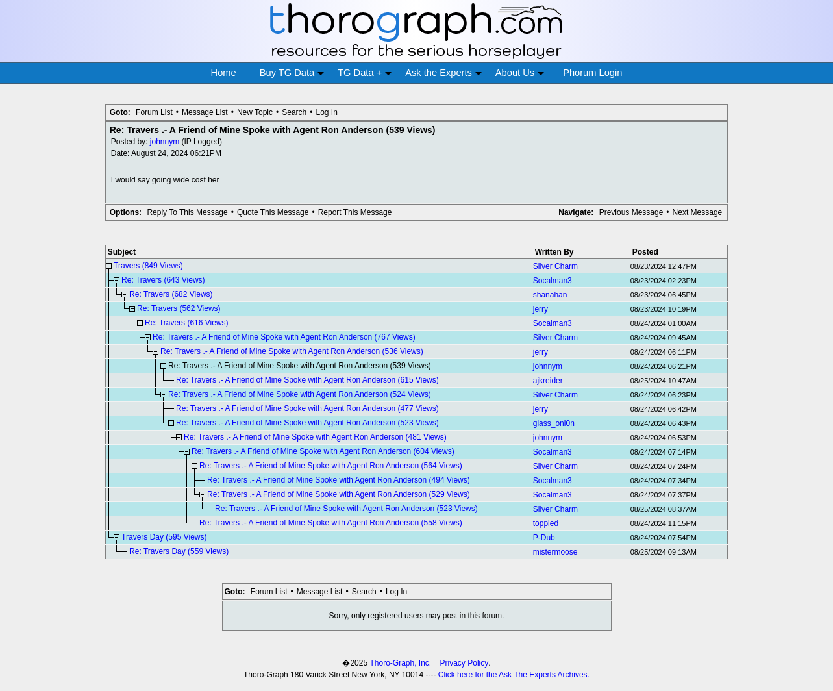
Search (294, 112)
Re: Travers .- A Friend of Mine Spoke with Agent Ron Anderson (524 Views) (299, 394)
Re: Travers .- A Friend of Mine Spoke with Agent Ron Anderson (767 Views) (284, 337)
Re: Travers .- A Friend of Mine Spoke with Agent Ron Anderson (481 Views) (315, 437)
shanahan (550, 294)
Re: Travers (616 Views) (187, 322)
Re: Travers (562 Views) (179, 308)
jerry (540, 309)
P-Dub (544, 537)
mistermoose (555, 552)
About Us (519, 73)
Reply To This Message (187, 212)
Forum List (154, 112)
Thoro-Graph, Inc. (400, 663)
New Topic (255, 112)
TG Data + (365, 73)
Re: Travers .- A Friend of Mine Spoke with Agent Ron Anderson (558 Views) (330, 522)
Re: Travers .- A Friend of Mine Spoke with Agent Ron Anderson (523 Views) (307, 422)
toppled (545, 523)
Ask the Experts (443, 73)
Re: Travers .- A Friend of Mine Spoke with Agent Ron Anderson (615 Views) (307, 379)
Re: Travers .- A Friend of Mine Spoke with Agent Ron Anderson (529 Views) (338, 494)
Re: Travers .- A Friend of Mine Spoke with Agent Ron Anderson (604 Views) (323, 451)
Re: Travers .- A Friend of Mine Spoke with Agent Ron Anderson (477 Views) (307, 408)
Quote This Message (273, 212)
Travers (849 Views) (148, 265)
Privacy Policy (464, 663)
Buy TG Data (292, 73)
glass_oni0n (554, 423)
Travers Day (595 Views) (163, 537)
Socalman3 (552, 280)
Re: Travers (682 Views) (171, 294)
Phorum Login (592, 73)
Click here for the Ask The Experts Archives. (514, 674)
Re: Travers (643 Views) (163, 279)
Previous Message (631, 212)
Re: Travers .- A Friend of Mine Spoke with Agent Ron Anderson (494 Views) (338, 479)
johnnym (164, 141)
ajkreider (548, 380)
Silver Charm (555, 266)
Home (223, 73)
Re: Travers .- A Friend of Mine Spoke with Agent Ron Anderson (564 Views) (330, 465)
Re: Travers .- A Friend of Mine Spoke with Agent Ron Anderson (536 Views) (291, 351)
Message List (205, 112)
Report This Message (355, 212)
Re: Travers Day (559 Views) (179, 551)
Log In (326, 112)
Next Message (698, 212)
